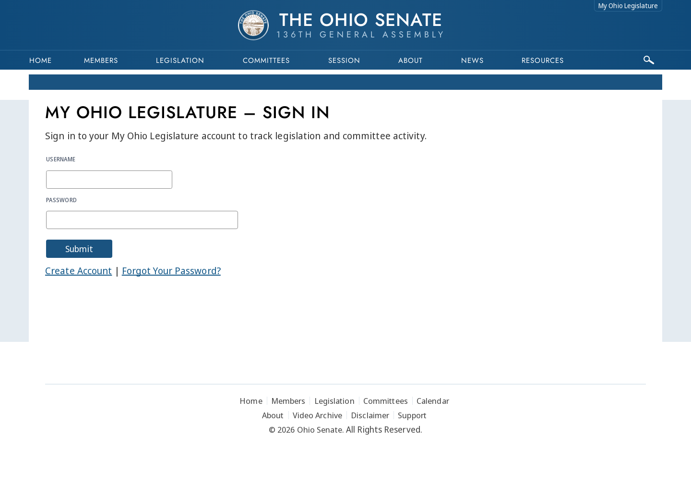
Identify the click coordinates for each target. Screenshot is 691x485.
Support (412, 415)
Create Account (78, 270)
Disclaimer (370, 415)
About (410, 60)
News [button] (472, 60)
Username (60, 159)
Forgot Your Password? (171, 270)
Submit (79, 249)
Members (101, 60)
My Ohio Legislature (628, 5)
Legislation (180, 60)
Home (40, 60)
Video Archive (317, 415)
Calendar (433, 401)
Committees (266, 60)
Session (344, 60)
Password (61, 200)
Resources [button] (543, 60)
